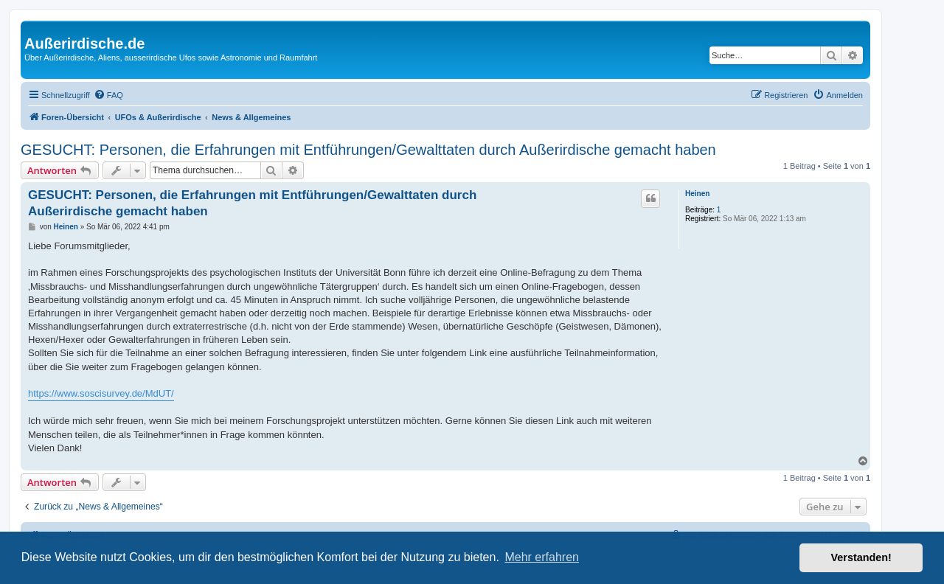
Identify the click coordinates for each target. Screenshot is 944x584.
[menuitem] (108, 95)
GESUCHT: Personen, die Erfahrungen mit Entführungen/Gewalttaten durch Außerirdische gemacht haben (368, 150)
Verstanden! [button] (861, 557)
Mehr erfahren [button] (541, 557)
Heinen (697, 194)
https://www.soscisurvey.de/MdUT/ (101, 393)
